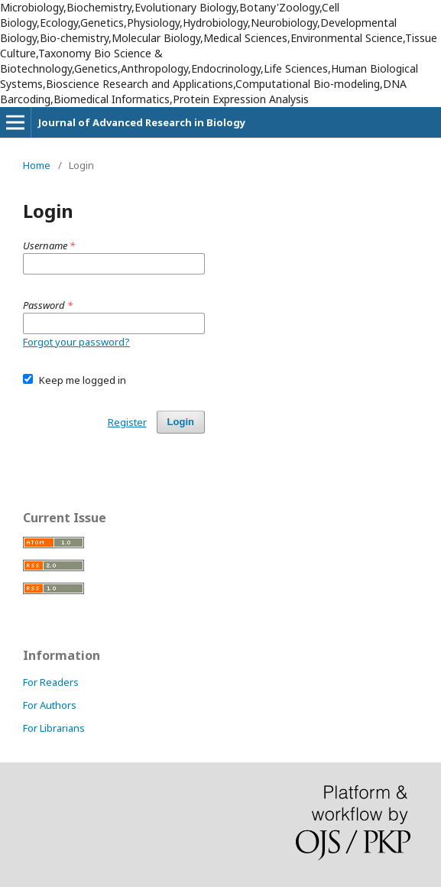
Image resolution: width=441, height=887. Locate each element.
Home (36, 165)
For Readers (51, 682)
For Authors (49, 705)
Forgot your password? (76, 342)
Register (127, 422)
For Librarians (54, 728)
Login (180, 421)
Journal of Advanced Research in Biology (141, 122)
